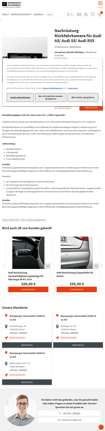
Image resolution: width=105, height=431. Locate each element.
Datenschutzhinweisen (52, 88)
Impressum (73, 88)
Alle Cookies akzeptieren (83, 97)
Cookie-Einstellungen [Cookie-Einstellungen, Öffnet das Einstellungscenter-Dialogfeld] (20, 97)
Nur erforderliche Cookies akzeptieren (51, 97)
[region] (52, 82)
